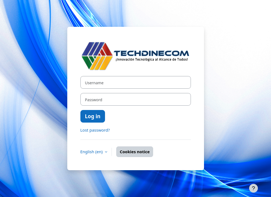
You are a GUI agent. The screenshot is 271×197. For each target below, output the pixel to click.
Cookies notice (135, 151)
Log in (93, 116)
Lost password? (95, 130)
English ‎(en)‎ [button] (92, 151)
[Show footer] (253, 188)
